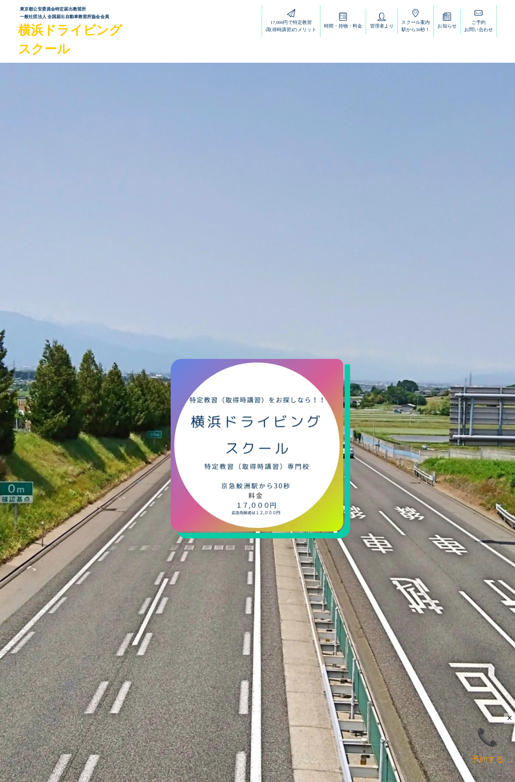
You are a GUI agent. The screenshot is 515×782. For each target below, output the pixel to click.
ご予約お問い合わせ (478, 22)
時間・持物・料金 (343, 22)
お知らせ (447, 22)
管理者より (382, 22)
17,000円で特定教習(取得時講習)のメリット (291, 22)
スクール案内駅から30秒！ (415, 22)
